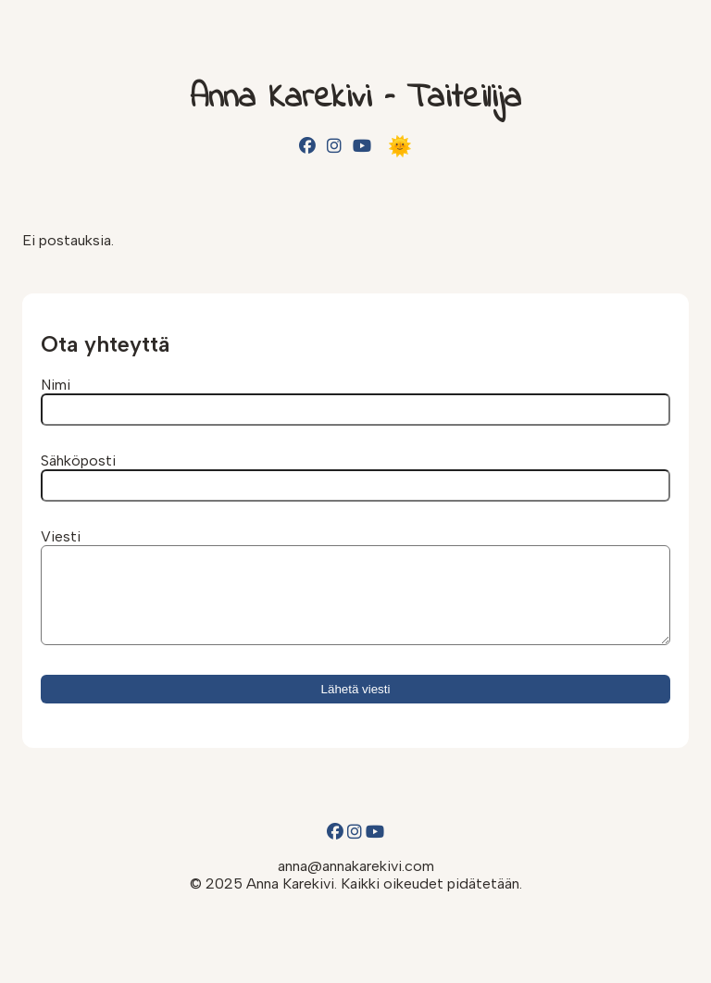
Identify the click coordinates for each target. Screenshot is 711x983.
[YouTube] (362, 146)
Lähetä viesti (356, 706)
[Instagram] (334, 146)
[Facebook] (307, 146)
